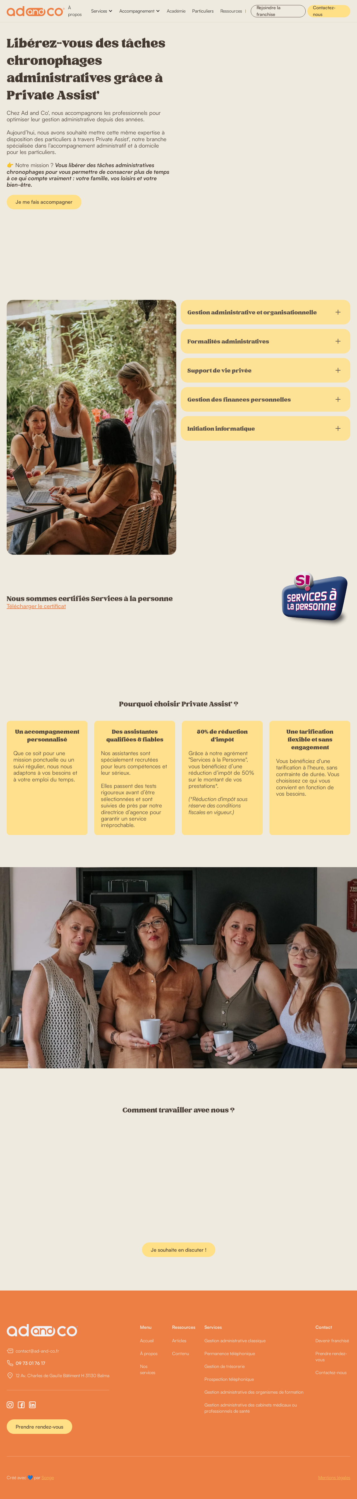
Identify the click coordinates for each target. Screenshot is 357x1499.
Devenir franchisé (332, 1340)
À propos (75, 11)
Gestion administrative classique (235, 1340)
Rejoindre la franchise (269, 11)
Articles (179, 1340)
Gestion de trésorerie (224, 1366)
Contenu (180, 1353)
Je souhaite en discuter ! (178, 1250)
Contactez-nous (324, 11)
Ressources (231, 11)
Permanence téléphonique (229, 1353)
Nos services (147, 1369)
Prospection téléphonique (229, 1379)
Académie (176, 11)
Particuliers (203, 11)
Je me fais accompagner (44, 202)
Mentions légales (334, 1477)
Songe (48, 1477)
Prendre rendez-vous (39, 1427)
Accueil (147, 1340)
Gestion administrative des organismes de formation (253, 1392)
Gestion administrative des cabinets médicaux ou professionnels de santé (250, 1408)
